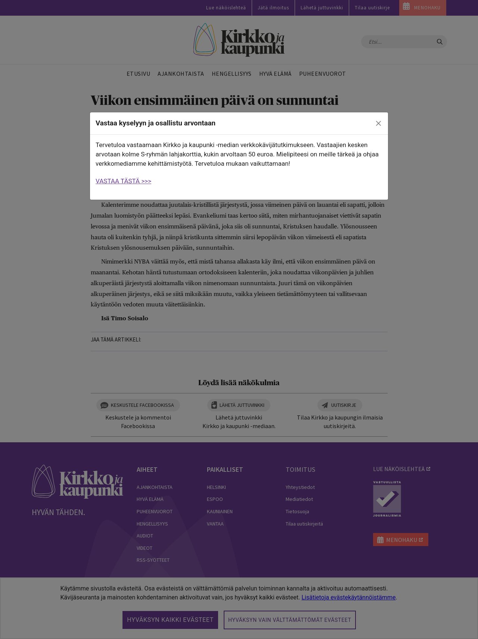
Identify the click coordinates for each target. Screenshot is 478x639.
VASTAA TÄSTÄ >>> (123, 181)
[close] (378, 123)
